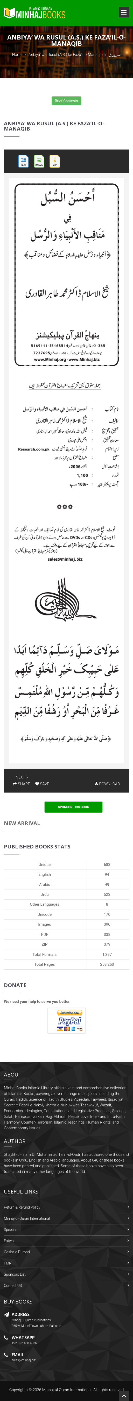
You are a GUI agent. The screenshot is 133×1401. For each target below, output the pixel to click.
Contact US (13, 1285)
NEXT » (22, 777)
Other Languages (44, 904)
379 (107, 944)
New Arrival (22, 823)
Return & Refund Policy (22, 1207)
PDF (44, 934)
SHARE (21, 784)
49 (107, 884)
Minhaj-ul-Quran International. (67, 1389)
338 (107, 934)
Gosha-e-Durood (17, 1252)
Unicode (45, 914)
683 (107, 864)
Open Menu (124, 12)
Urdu (44, 894)
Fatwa (9, 1241)
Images (44, 924)
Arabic (44, 884)
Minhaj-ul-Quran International (27, 1218)
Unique (45, 864)
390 (107, 924)
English (44, 874)
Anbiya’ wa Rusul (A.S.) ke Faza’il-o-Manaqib (66, 54)
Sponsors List (15, 1274)
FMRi (8, 1263)
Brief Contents (66, 101)
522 (107, 894)
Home (17, 54)
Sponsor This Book (73, 807)
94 (107, 874)
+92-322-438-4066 (24, 1343)
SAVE (42, 784)
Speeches (11, 1230)
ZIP (45, 944)
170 (107, 914)
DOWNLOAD (107, 784)
